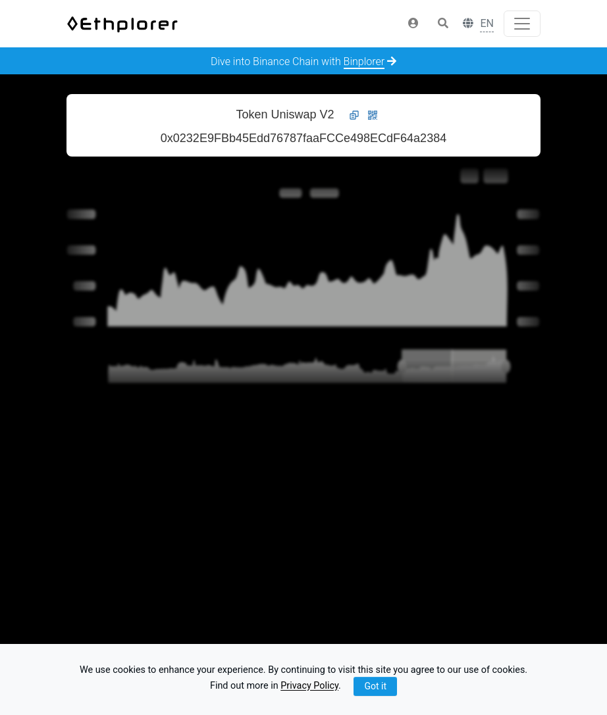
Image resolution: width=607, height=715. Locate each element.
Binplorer (364, 61)
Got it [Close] (375, 686)
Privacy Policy (309, 686)
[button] (413, 24)
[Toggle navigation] (522, 24)
